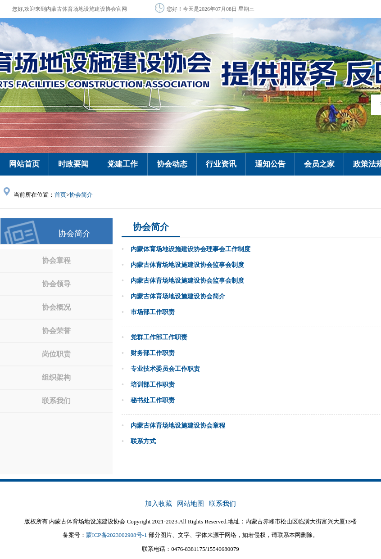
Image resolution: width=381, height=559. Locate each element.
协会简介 (81, 194)
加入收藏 (158, 503)
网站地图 (190, 503)
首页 (60, 194)
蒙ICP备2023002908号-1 (116, 535)
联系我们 (222, 503)
